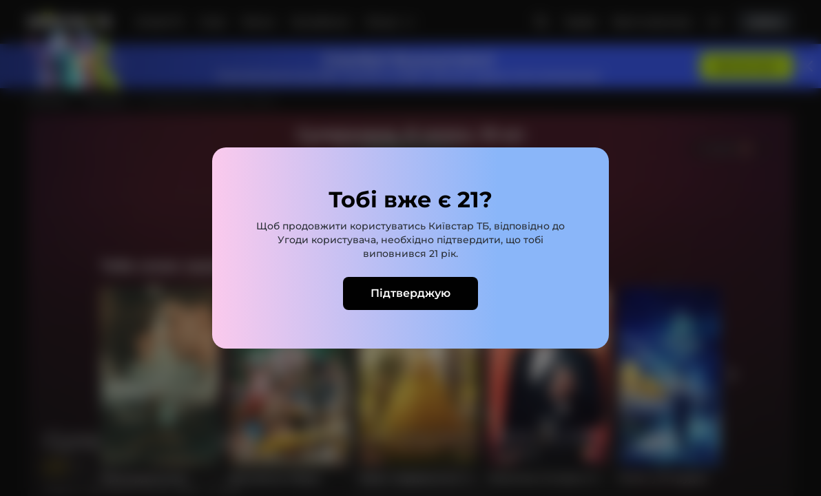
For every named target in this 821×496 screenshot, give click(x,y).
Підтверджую (410, 293)
